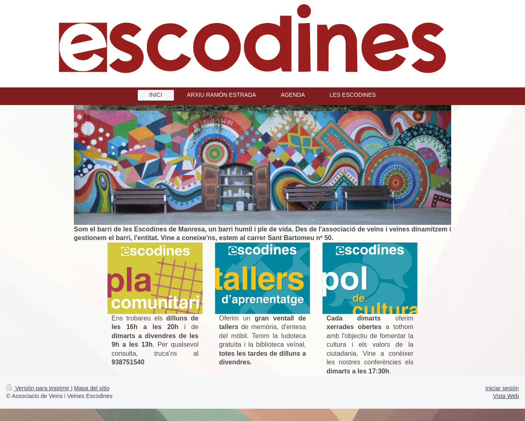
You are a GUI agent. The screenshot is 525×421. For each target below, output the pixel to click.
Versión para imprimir (38, 388)
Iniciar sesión (502, 388)
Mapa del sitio (92, 388)
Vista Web (506, 396)
